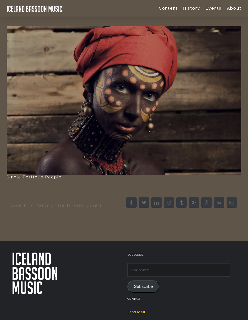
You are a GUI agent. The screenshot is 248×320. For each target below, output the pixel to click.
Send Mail (136, 311)
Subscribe (143, 286)
